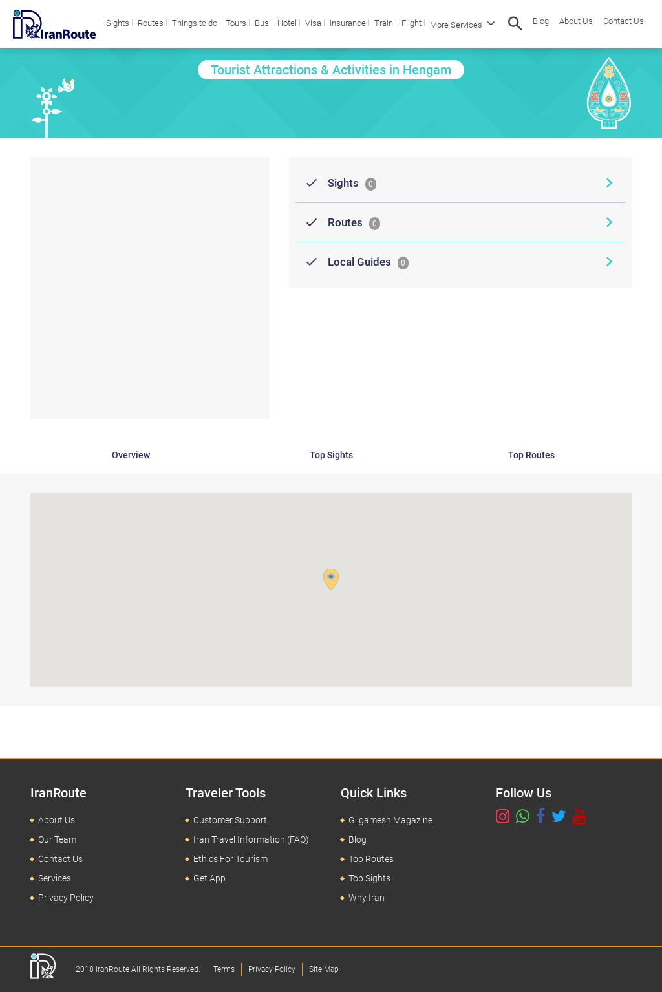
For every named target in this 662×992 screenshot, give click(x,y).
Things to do (194, 23)
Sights (117, 23)
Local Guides (352, 261)
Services (54, 878)
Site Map (324, 969)
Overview (131, 455)
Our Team (57, 839)
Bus (262, 23)
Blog (541, 21)
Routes (151, 23)
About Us (576, 21)
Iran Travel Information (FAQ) (251, 839)
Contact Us (60, 859)
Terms (224, 969)
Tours (236, 23)
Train (383, 23)
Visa (313, 23)
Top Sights (331, 455)
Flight (411, 23)
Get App (209, 878)
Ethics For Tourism (230, 859)
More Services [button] (462, 23)
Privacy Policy (66, 897)
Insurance (348, 23)
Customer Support (230, 820)
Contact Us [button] (623, 21)
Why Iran (366, 897)
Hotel (287, 23)
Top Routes (531, 455)
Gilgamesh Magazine (390, 820)
